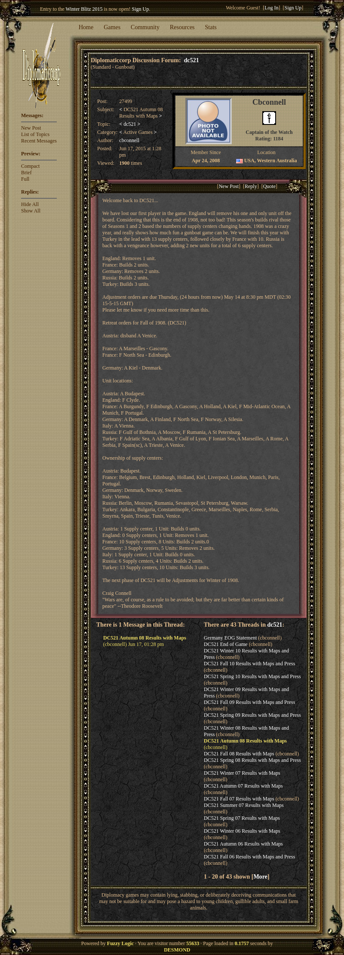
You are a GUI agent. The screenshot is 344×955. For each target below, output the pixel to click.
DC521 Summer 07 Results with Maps (244, 805)
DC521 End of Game (226, 644)
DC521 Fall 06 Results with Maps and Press (249, 857)
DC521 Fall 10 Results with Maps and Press (249, 664)
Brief (26, 173)
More (260, 876)
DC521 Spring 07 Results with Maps (242, 818)
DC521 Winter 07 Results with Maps (242, 773)
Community (145, 27)
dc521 (191, 60)
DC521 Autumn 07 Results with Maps (243, 786)
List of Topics (35, 134)
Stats (211, 27)
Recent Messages (39, 141)
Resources (182, 27)
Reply (251, 186)
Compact (30, 166)
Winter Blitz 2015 (83, 9)
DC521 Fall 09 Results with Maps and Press (249, 702)
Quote (269, 186)
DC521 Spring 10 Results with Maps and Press (252, 676)
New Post (31, 128)
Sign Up (140, 9)
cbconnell (129, 140)
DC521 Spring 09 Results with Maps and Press (252, 715)
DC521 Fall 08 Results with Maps (239, 754)
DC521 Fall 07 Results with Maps (239, 799)
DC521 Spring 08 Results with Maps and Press (252, 760)
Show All (30, 211)
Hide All (30, 204)
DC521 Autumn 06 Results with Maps (243, 844)
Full (25, 179)
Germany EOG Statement (230, 638)
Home (86, 27)
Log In (271, 8)
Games (112, 27)
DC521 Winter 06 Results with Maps (242, 831)
